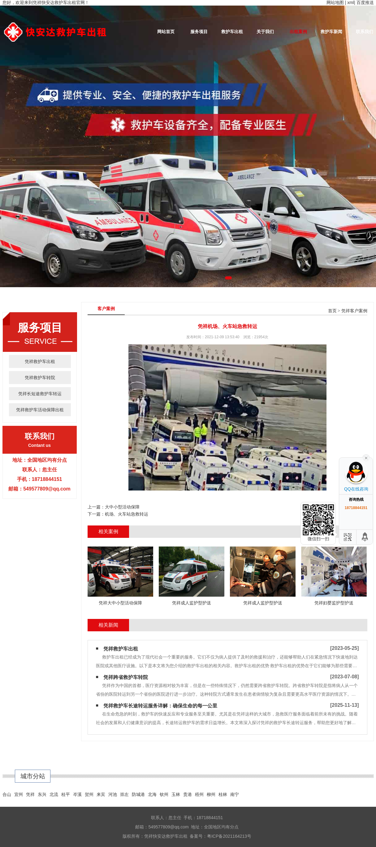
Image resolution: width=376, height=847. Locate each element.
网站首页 (166, 31)
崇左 (124, 794)
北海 (152, 794)
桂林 (222, 794)
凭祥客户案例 (354, 311)
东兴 (42, 794)
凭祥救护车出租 (40, 361)
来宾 (101, 794)
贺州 (89, 794)
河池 (112, 794)
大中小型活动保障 (122, 506)
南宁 (234, 794)
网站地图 (335, 2)
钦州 (164, 794)
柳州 (211, 794)
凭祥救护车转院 (40, 377)
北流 (54, 794)
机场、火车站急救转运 (126, 514)
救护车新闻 (331, 31)
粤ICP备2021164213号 (229, 836)
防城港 (138, 794)
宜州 (18, 794)
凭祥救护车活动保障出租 (40, 409)
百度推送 (365, 2)
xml (350, 2)
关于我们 (265, 31)
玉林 (175, 794)
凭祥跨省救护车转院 (125, 677)
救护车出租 (232, 31)
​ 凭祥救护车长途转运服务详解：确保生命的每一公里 (159, 705)
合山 (6, 794)
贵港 (187, 794)
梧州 (199, 794)
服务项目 (199, 31)
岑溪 (77, 794)
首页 (332, 311)
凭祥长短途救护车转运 (40, 393)
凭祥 (30, 794)
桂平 (65, 794)
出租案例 (298, 31)
